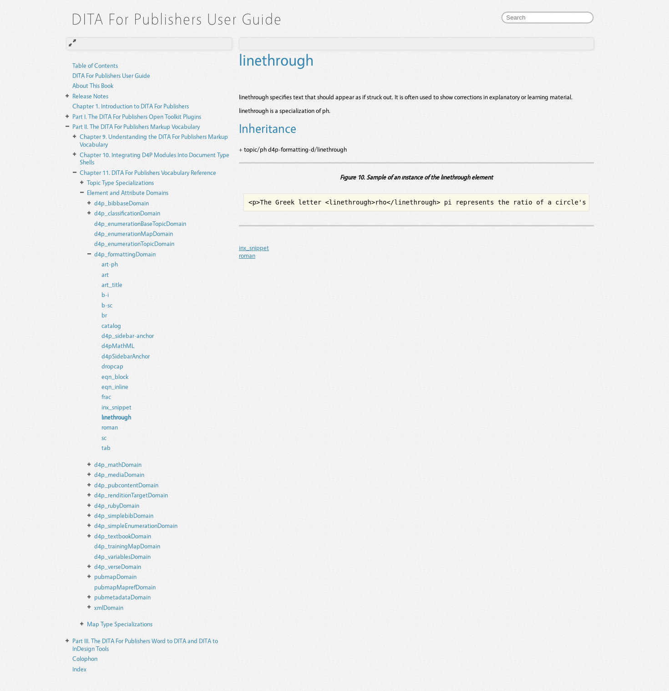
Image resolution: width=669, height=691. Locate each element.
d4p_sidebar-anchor (127, 335)
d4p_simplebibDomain (123, 515)
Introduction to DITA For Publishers (130, 106)
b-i (105, 294)
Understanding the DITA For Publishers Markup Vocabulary (154, 140)
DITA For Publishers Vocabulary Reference (148, 172)
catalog (111, 325)
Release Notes (90, 96)
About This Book (92, 85)
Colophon (84, 658)
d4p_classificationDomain (127, 213)
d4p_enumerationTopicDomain (134, 243)
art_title (111, 284)
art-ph (109, 264)
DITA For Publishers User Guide (111, 75)
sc (103, 437)
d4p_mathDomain (118, 464)
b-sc (106, 305)
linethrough (116, 417)
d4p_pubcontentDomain (126, 485)
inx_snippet (116, 407)
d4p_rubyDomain (116, 505)
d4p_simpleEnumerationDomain (135, 525)
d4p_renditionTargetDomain (131, 495)
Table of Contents (95, 65)
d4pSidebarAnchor (125, 356)
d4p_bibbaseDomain (121, 203)
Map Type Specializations (119, 624)
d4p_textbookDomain (122, 536)
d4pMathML (118, 345)
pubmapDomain (115, 576)
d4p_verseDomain (117, 566)
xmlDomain (108, 607)
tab (106, 447)
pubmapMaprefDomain (125, 587)
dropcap (112, 366)
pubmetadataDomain (122, 597)
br (104, 315)
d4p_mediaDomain (119, 474)
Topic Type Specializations (120, 182)
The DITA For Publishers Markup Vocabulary (136, 126)
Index (79, 669)
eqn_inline (114, 386)
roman (109, 427)
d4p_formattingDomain (125, 254)
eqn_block (114, 376)
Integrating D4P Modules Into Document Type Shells (154, 158)
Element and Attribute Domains (127, 192)
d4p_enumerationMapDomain (133, 233)
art (105, 274)
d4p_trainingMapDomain (127, 546)
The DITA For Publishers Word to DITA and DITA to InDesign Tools (145, 644)
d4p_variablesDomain (122, 556)
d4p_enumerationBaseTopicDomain (140, 223)
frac (106, 396)
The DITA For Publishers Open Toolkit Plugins (136, 116)
